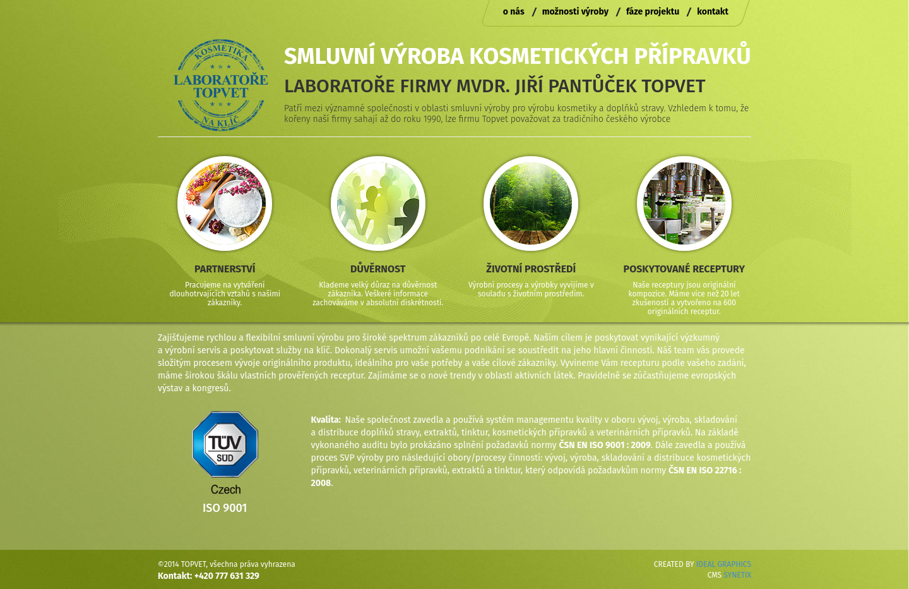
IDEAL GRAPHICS (723, 564)
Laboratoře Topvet (221, 85)
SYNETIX (737, 575)
